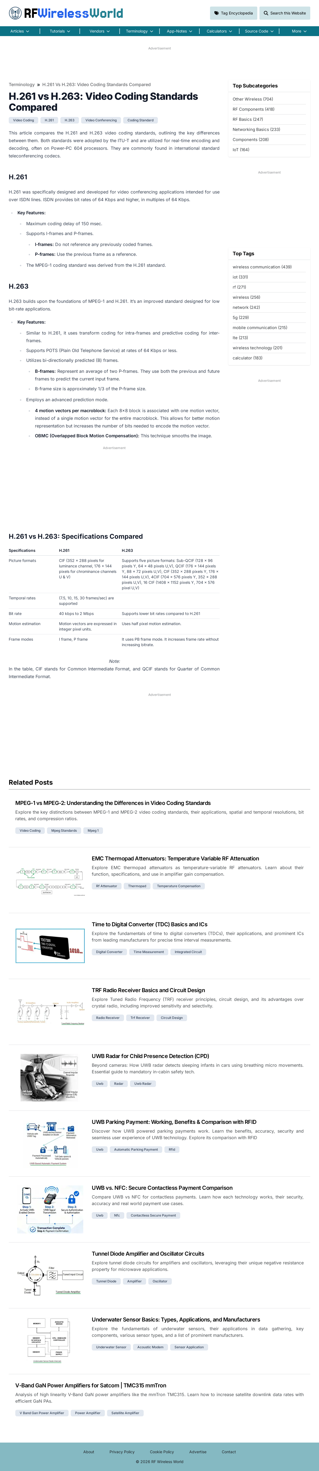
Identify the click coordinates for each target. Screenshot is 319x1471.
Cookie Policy (162, 1451)
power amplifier (88, 1413)
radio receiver (108, 1018)
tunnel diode (106, 1281)
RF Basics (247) (248, 119)
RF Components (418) (253, 109)
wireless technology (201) (257, 347)
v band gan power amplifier (42, 1413)
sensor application (189, 1347)
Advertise (197, 1451)
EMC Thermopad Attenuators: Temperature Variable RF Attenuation (175, 858)
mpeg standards (64, 830)
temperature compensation (178, 886)
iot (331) (240, 277)
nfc (117, 1215)
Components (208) (251, 139)
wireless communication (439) (262, 266)
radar (118, 1084)
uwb (99, 1084)
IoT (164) (241, 149)
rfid (172, 1149)
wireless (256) (246, 297)
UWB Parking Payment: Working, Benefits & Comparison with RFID (174, 1122)
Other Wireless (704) (253, 99)
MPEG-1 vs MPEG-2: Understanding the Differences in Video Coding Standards (113, 803)
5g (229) (241, 317)
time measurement (149, 952)
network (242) (246, 307)
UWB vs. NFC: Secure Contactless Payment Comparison (162, 1188)
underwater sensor (111, 1347)
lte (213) (240, 337)
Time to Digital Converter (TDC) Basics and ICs (149, 924)
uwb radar (143, 1084)
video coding (23, 120)
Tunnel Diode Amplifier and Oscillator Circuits (148, 1253)
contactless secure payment (153, 1215)
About (88, 1451)
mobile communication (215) (260, 327)
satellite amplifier (125, 1413)
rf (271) (239, 287)
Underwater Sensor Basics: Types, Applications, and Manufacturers (176, 1319)
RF (66, 13)
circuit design (172, 1018)
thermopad (137, 886)
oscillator (160, 1281)
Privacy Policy (122, 1451)
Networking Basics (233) (256, 129)
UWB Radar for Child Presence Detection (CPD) (150, 1056)
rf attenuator (106, 886)
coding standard (140, 120)
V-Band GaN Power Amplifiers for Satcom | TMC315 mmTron (90, 1385)
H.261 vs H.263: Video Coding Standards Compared (96, 84)
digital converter (109, 952)
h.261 (49, 120)
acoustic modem (150, 1347)
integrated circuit (188, 952)
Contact (229, 1451)
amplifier (134, 1281)
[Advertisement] (159, 63)
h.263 (70, 120)
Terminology (22, 84)
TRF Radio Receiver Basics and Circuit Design (148, 990)
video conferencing (101, 120)
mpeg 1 (93, 830)
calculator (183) (247, 358)
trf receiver (140, 1018)
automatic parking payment (136, 1149)
